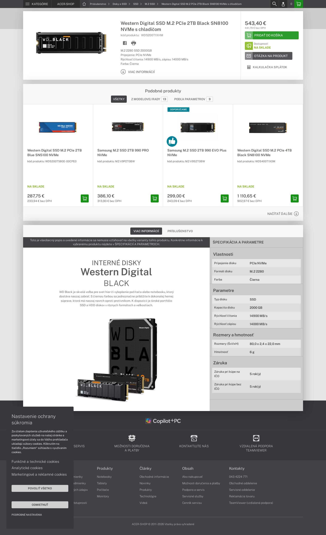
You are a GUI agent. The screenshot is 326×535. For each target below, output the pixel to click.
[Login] (283, 4)
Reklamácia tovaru (242, 496)
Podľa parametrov (193, 99)
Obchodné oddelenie (243, 483)
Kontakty (237, 468)
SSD (137, 4)
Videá (143, 502)
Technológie (148, 496)
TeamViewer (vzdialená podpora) (251, 502)
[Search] (274, 4)
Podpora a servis (193, 489)
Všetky (119, 99)
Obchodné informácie (154, 476)
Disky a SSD (121, 4)
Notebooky (104, 476)
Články (146, 468)
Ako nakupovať (192, 476)
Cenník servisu (192, 502)
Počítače (103, 489)
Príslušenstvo (100, 4)
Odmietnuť (40, 504)
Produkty (105, 468)
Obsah (187, 468)
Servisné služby (192, 496)
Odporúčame (178, 109)
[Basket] (298, 4)
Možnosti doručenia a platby (201, 483)
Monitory (103, 496)
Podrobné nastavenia (27, 514)
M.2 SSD (151, 4)
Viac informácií (146, 231)
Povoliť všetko (40, 488)
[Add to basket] (272, 35)
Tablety (102, 483)
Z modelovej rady (149, 99)
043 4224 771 (238, 476)
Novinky (145, 483)
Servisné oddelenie (242, 489)
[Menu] (37, 4)
